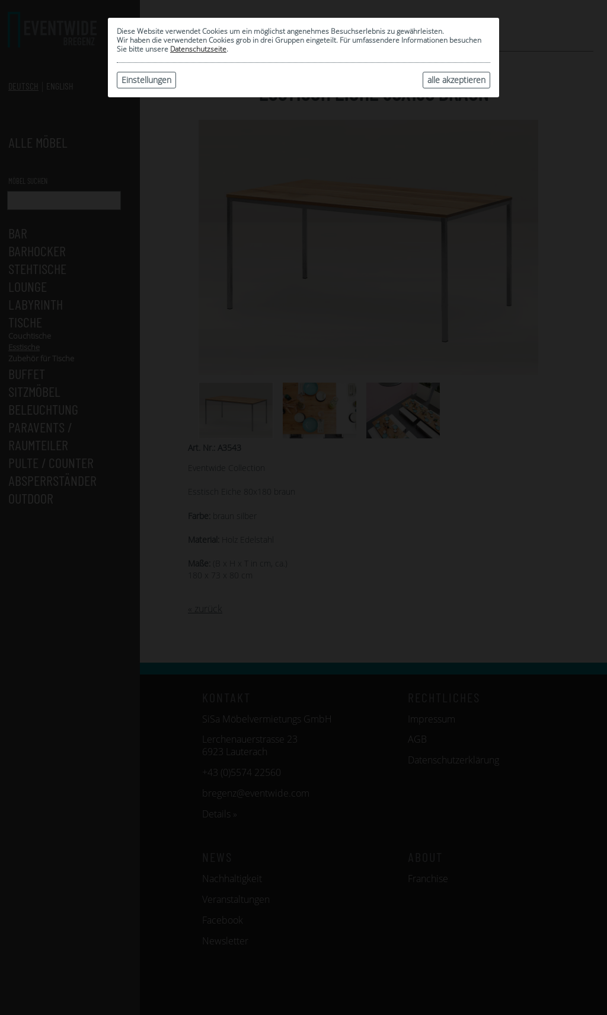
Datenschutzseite (198, 49)
